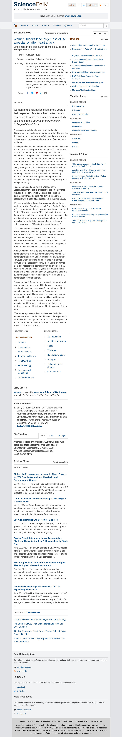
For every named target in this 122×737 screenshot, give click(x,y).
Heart (50, 346)
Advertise (56, 721)
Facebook (21, 687)
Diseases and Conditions (24, 371)
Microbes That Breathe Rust (83, 90)
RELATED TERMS (51, 331)
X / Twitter (21, 691)
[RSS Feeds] (100, 5)
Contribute (45, 721)
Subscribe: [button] (92, 5)
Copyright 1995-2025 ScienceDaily (30, 725)
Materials (18, 392)
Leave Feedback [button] (24, 710)
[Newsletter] (105, 5)
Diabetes (22, 343)
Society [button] (57, 26)
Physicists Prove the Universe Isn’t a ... (88, 55)
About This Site (26, 721)
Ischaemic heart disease (55, 365)
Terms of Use (96, 721)
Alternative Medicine (80, 114)
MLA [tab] (43, 435)
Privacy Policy (68, 721)
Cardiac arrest (54, 372)
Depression (77, 126)
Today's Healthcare (27, 356)
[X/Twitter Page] (84, 5)
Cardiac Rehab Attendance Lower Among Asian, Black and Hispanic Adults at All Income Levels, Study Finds (41, 541)
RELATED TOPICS (21, 331)
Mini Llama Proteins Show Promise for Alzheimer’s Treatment (87, 187)
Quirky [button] (68, 26)
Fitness (75, 142)
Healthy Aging (24, 361)
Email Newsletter (24, 667)
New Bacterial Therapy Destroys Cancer (88, 72)
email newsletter (73, 16)
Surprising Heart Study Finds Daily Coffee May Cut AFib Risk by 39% (89, 177)
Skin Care (76, 110)
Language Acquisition (81, 122)
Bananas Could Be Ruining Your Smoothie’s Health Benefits (90, 216)
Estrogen (52, 359)
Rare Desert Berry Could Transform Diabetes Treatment (86, 210)
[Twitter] (32, 93)
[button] (95, 33)
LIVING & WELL (76, 134)
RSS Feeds (22, 671)
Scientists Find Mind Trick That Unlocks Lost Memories (90, 193)
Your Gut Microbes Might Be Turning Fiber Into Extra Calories (89, 222)
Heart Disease (24, 352)
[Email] (45, 93)
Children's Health (26, 377)
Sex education (54, 337)
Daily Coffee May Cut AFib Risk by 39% (88, 45)
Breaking (74, 39)
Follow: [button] (72, 5)
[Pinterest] (36, 93)
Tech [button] (35, 26)
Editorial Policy (82, 721)
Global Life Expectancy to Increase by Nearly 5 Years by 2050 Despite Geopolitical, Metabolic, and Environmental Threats (40, 477)
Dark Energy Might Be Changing (85, 86)
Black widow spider (56, 355)
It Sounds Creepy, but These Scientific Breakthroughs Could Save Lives (87, 199)
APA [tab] (51, 435)
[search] (105, 25)
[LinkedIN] (41, 93)
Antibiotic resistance (57, 341)
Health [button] (24, 26)
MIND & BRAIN (75, 118)
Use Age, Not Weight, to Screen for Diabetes (36, 520)
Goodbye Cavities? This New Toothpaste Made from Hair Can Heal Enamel (88, 171)
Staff (37, 721)
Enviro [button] (45, 26)
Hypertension (24, 347)
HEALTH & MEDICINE (78, 102)
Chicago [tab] (62, 435)
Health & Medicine (23, 337)
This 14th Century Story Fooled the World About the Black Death (89, 165)
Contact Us (21, 714)
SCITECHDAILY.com (32, 613)
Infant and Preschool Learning (84, 130)
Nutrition (75, 146)
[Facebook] (27, 93)
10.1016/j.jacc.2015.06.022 (29, 426)
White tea (52, 350)
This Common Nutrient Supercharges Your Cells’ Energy (40, 619)
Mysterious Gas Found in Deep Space (87, 82)
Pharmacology (24, 365)
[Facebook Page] (78, 5)
